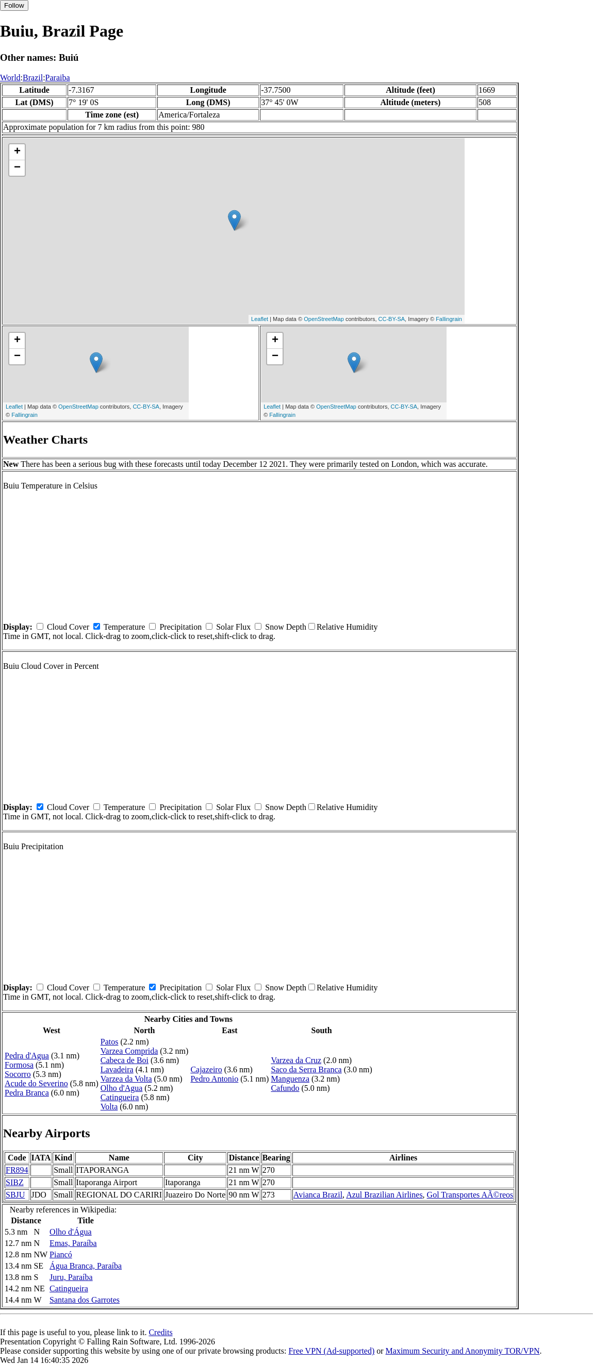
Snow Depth (285, 626)
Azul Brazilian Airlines (384, 1194)
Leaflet (259, 319)
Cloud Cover (68, 626)
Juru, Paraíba (71, 1277)
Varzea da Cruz (296, 1060)
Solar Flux (233, 626)
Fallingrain (449, 319)
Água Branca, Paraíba (86, 1265)
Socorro (18, 1074)
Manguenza (290, 1078)
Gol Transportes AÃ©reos (470, 1194)
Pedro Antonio (214, 1078)
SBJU (15, 1194)
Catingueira (120, 1097)
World (10, 77)
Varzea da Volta (126, 1078)
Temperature (124, 626)
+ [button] (17, 152)
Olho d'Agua (122, 1088)
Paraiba (57, 77)
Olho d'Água (71, 1231)
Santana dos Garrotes (85, 1299)
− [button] (17, 168)
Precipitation (180, 626)
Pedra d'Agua (27, 1055)
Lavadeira (117, 1069)
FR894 (17, 1170)
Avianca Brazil (317, 1194)
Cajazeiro (206, 1069)
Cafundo (285, 1088)
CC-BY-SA (391, 319)
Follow (14, 5)
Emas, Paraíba (73, 1243)
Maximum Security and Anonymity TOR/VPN (463, 1350)
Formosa (19, 1064)
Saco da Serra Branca (306, 1069)
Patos (110, 1041)
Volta (109, 1106)
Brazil (33, 77)
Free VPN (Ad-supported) (331, 1350)
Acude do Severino (36, 1083)
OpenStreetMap (324, 319)
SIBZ (15, 1182)
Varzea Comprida (129, 1051)
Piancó (61, 1254)
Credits (160, 1332)
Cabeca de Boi (125, 1060)
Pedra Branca (27, 1092)
